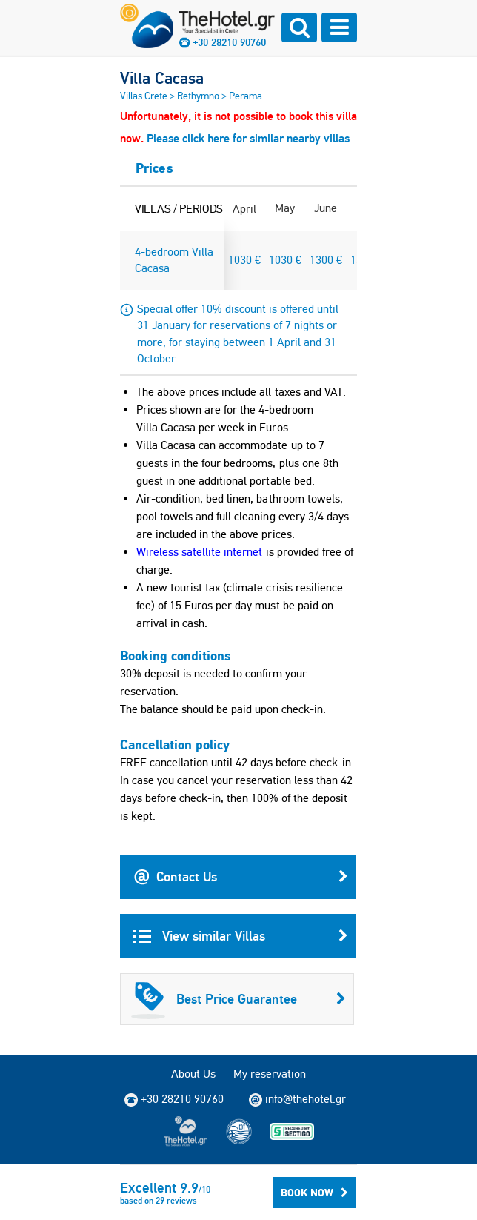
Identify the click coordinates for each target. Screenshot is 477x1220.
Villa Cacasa (162, 77)
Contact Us (240, 877)
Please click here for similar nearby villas (248, 138)
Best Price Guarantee (238, 999)
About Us (193, 1074)
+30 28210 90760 (229, 42)
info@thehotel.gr (297, 1099)
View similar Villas (240, 936)
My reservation (269, 1074)
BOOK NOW (314, 1192)
